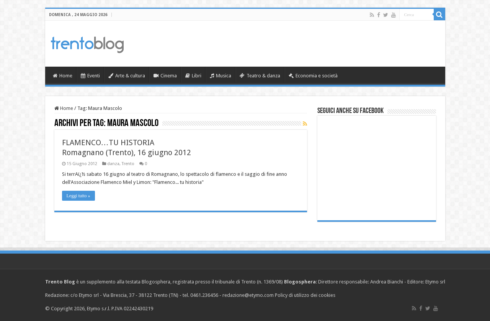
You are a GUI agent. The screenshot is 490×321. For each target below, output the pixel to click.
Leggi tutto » (78, 195)
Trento (128, 163)
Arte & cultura (126, 76)
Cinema (165, 76)
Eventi (90, 76)
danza (113, 163)
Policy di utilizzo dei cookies (305, 295)
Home (62, 76)
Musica (220, 76)
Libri (193, 76)
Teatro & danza (260, 76)
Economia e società (313, 76)
